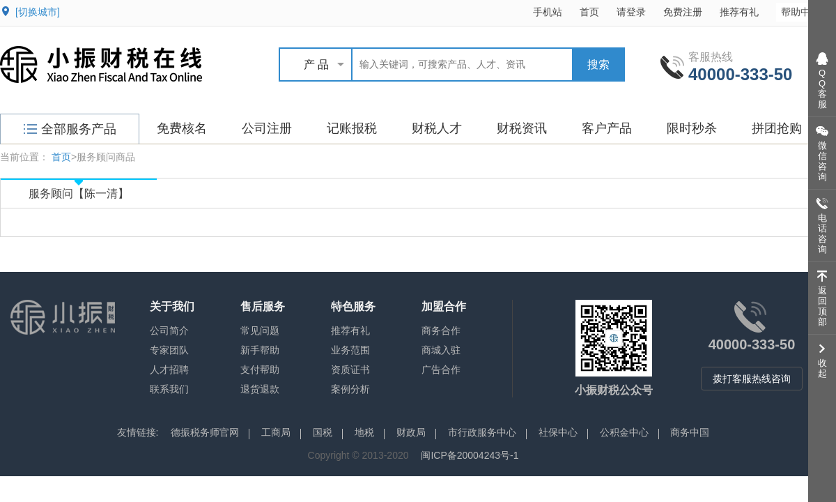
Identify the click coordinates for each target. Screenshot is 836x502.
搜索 (598, 64)
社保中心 (558, 432)
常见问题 (259, 330)
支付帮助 (259, 369)
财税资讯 (522, 128)
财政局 (411, 432)
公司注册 (267, 128)
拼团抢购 (777, 128)
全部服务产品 (70, 129)
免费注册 (682, 11)
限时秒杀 (692, 128)
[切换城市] (37, 11)
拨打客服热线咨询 (752, 378)
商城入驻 (440, 350)
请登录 (631, 11)
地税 (364, 432)
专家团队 (169, 350)
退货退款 (259, 389)
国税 (322, 432)
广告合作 (440, 369)
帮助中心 (807, 11)
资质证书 (350, 369)
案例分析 (350, 389)
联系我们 (169, 389)
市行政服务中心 (482, 432)
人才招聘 (169, 369)
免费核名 (182, 128)
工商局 (276, 432)
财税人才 (437, 128)
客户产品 (607, 128)
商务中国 (689, 432)
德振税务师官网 (205, 432)
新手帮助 (259, 350)
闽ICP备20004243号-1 (469, 455)
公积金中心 (624, 432)
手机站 (547, 11)
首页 (589, 11)
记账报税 (352, 128)
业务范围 (350, 350)
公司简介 (169, 330)
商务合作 (440, 330)
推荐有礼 (739, 11)
